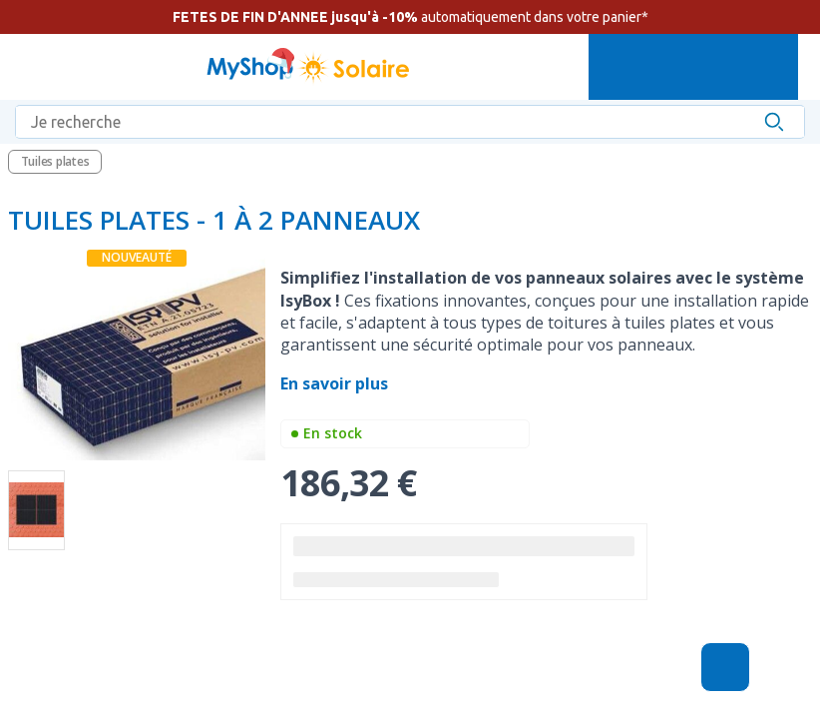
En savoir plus (336, 383)
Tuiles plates (55, 161)
